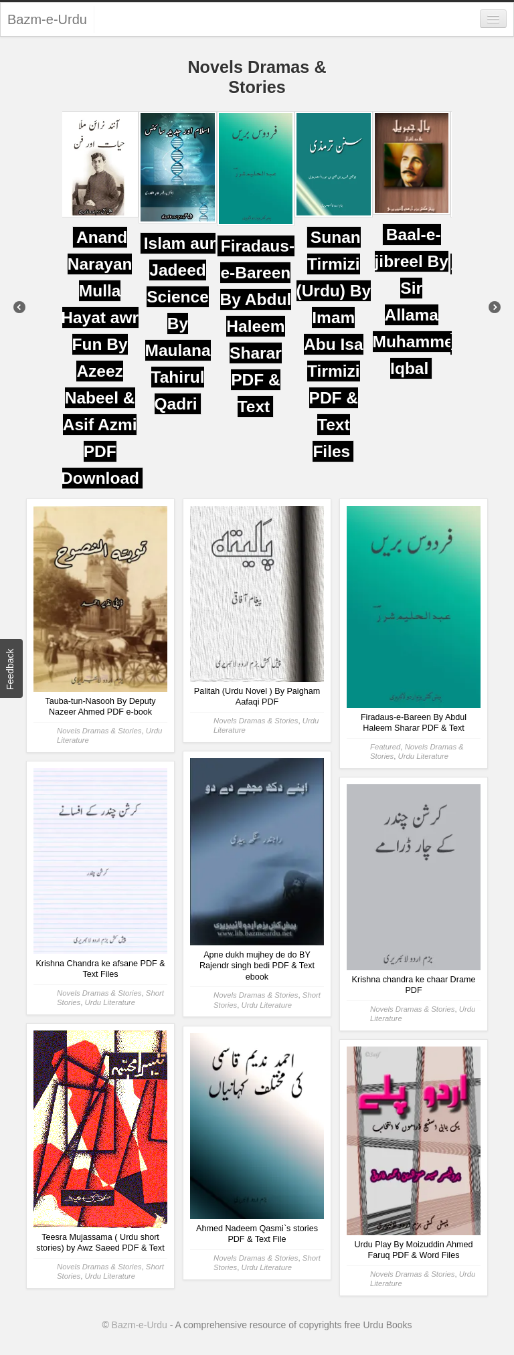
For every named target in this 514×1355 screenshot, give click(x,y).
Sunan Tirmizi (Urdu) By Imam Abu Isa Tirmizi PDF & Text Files (334, 344)
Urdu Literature (423, 756)
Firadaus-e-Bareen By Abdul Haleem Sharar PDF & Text (258, 326)
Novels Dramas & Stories (99, 731)
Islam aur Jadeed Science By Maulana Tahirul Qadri (181, 323)
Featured (385, 747)
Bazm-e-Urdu (47, 19)
